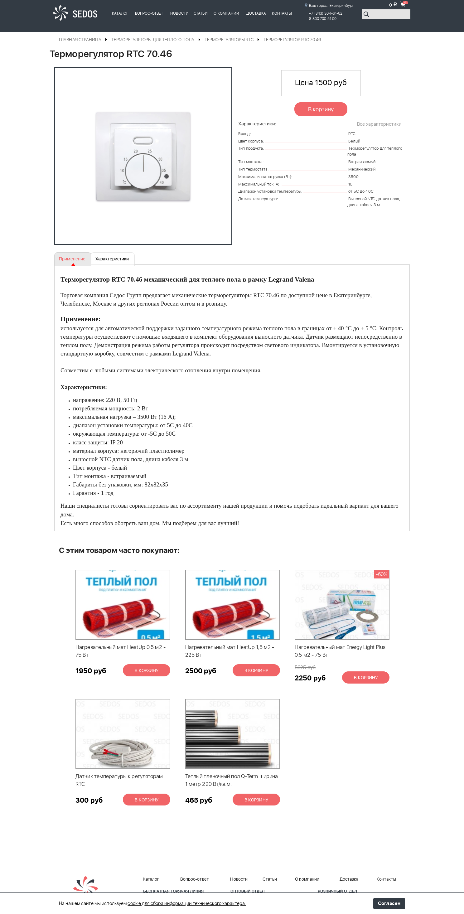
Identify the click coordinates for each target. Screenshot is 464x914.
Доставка (256, 13)
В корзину (321, 110)
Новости (179, 13)
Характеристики (109, 259)
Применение (72, 259)
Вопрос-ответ (149, 13)
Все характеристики (379, 124)
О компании (226, 13)
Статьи (201, 13)
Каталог (120, 13)
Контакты (282, 13)
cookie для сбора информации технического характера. (187, 903)
